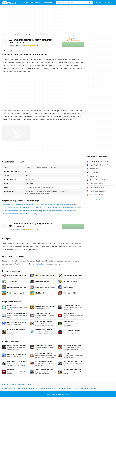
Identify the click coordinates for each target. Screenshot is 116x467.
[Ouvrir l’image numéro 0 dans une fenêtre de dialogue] (16, 133)
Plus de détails (100, 200)
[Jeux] (12, 35)
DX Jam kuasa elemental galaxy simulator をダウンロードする (22, 207)
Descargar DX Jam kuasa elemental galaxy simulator (19, 204)
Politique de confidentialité (48, 388)
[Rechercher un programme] (89, 2)
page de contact (38, 264)
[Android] (7, 35)
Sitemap (29, 385)
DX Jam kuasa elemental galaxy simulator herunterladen (20, 210)
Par (14, 45)
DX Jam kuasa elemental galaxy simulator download (19, 214)
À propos (5, 385)
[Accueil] (3, 35)
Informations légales (65, 388)
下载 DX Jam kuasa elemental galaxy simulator (58, 210)
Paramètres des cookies (89, 388)
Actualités (24, 2)
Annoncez (21, 385)
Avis (31, 2)
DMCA (76, 388)
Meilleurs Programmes (43, 2)
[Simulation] (17, 35)
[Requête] (74, 2)
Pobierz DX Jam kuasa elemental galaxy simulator (63, 207)
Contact (13, 385)
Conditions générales (9, 388)
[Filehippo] (9, 2)
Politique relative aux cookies (27, 388)
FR (110, 2)
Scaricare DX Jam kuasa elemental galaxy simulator (57, 204)
